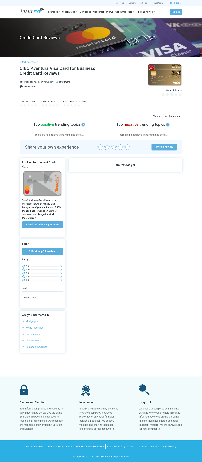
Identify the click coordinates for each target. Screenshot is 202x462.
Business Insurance (36, 346)
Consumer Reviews (103, 12)
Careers (132, 3)
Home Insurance (35, 327)
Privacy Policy (169, 446)
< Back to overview (29, 62)
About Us (120, 3)
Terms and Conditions (148, 446)
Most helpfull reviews (43, 251)
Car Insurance (33, 334)
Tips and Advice (144, 12)
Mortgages (85, 12)
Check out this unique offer (42, 224)
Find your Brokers (34, 446)
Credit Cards (68, 12)
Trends (156, 116)
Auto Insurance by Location (120, 446)
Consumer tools (123, 12)
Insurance (53, 12)
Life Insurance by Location (59, 446)
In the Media (157, 3)
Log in (176, 11)
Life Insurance (33, 340)
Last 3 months (172, 116)
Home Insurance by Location (90, 446)
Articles (143, 3)
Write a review (164, 146)
